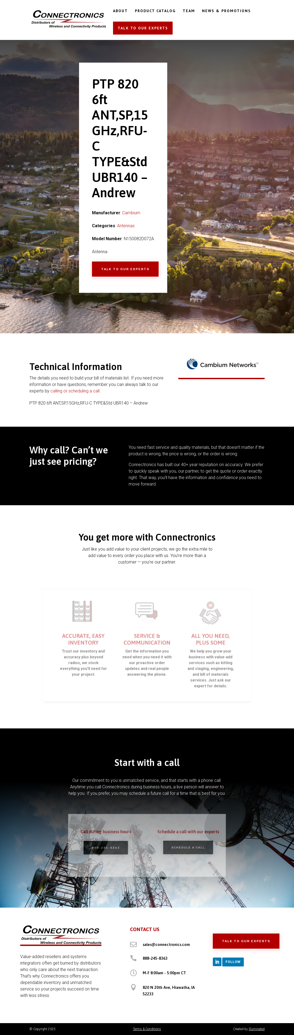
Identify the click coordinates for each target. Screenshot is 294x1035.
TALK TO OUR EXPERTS (143, 28)
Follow (233, 962)
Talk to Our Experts (125, 269)
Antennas (126, 225)
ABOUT (120, 11)
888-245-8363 (155, 958)
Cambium (131, 212)
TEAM (189, 11)
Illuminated (257, 1029)
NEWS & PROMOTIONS (226, 11)
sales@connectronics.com (166, 944)
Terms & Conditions (147, 1029)
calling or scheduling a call (75, 390)
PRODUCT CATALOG (155, 11)
